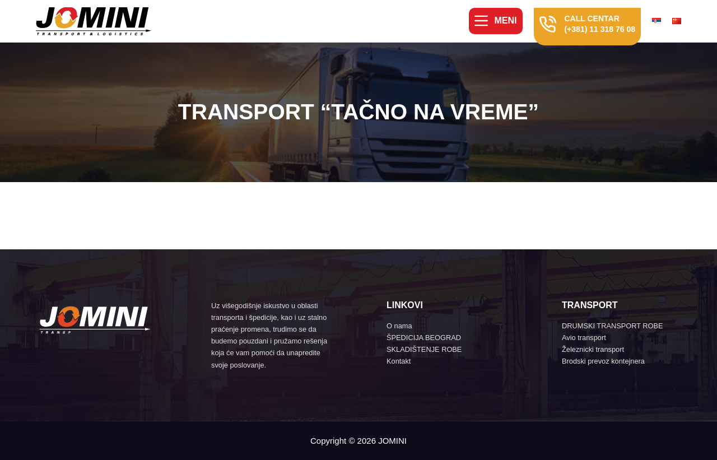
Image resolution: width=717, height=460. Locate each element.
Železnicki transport (593, 349)
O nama (399, 326)
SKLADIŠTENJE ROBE (424, 349)
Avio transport (584, 337)
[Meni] (495, 21)
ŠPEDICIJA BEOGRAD (424, 337)
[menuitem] (659, 21)
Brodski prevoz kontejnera (603, 361)
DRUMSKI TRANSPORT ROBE (612, 326)
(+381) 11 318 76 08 (600, 29)
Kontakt (399, 361)
